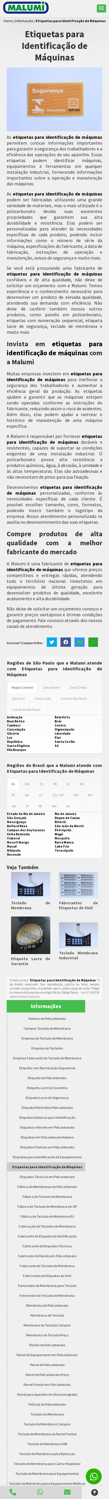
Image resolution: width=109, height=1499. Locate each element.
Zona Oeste (78, 687)
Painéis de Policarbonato (47, 1345)
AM (14, 806)
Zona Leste (43, 698)
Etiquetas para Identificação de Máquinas (47, 1167)
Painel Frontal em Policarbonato (47, 1384)
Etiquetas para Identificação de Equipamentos (47, 1157)
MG (27, 784)
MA (54, 806)
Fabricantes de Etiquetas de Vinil (78, 905)
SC (68, 784)
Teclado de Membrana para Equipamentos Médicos (47, 1483)
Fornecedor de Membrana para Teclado (47, 1285)
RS (82, 784)
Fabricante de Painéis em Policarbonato (47, 1256)
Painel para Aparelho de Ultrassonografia (47, 1394)
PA (40, 806)
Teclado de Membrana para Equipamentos (47, 1473)
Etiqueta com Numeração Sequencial (47, 1068)
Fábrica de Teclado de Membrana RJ (47, 1216)
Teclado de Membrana (30, 905)
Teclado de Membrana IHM (47, 1444)
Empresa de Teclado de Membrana (47, 1038)
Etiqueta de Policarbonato (47, 1078)
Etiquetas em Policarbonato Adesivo (47, 1137)
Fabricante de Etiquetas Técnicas (47, 1246)
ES (41, 784)
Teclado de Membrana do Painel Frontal (47, 1434)
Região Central (22, 687)
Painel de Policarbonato (47, 1365)
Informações (46, 1006)
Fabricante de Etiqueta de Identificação (47, 1236)
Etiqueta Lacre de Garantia (30, 961)
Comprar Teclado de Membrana (47, 1028)
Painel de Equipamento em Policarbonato (47, 1355)
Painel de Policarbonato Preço (47, 1374)
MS (76, 795)
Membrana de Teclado (47, 1315)
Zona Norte (51, 687)
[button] (101, 8)
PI (27, 806)
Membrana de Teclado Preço (47, 1335)
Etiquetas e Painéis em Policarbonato (47, 1127)
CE (41, 795)
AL (68, 806)
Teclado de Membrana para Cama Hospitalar (47, 1463)
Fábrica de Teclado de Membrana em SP (47, 1206)
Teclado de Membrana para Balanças (47, 1454)
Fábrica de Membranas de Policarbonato (47, 1186)
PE (13, 795)
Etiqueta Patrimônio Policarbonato (47, 1107)
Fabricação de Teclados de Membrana (47, 1226)
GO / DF (58, 795)
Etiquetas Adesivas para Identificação (47, 1117)
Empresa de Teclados (47, 1048)
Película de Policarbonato (47, 1404)
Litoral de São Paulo (26, 709)
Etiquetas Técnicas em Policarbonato (47, 1177)
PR (55, 784)
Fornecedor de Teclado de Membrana (47, 1295)
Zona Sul (18, 698)
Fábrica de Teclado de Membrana (47, 1196)
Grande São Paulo (74, 698)
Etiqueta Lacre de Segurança (47, 1097)
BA (27, 795)
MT (90, 795)
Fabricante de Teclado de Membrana (47, 1266)
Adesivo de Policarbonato (47, 1018)
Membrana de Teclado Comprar (47, 1325)
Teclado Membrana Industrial (78, 955)
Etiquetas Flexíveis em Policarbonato (47, 1147)
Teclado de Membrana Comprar (47, 1424)
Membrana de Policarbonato (47, 1305)
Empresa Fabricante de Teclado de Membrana (47, 1058)
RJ (13, 784)
